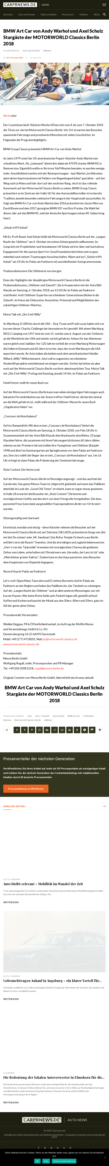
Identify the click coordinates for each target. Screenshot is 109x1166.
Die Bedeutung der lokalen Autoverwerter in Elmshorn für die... (54, 1077)
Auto (29, 716)
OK (37, 1161)
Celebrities (88, 716)
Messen (7, 720)
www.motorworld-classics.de (21, 644)
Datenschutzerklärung (64, 1161)
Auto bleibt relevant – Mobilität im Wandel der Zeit (43, 884)
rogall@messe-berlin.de (49, 668)
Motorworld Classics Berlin (27, 720)
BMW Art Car (74, 716)
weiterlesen (11, 902)
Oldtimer (47, 50)
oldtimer (48, 720)
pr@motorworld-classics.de (60, 639)
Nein (46, 1161)
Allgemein (8, 1073)
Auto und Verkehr (31, 50)
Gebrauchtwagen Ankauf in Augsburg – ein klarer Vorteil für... (52, 980)
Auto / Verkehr (42, 716)
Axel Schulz (58, 716)
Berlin (6, 115)
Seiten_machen (14, 57)
